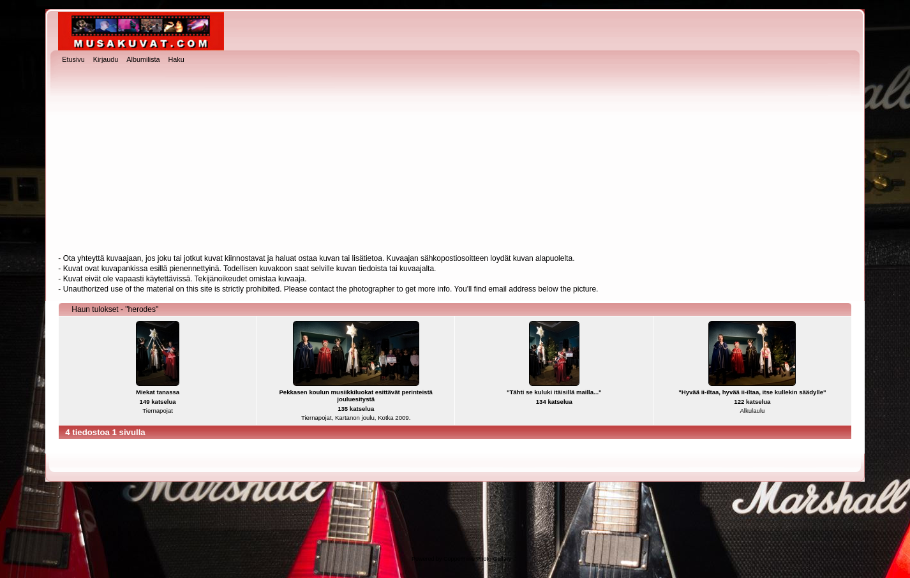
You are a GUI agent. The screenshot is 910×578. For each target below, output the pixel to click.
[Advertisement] (455, 160)
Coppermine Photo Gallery (477, 559)
